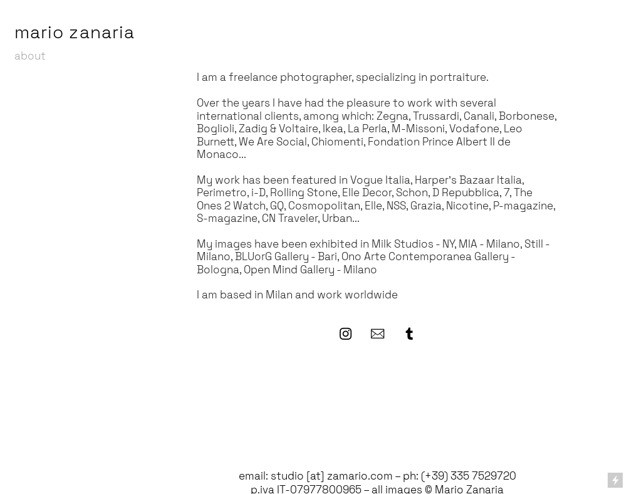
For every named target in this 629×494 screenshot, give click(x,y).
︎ (409, 334)
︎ (377, 334)
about (30, 56)
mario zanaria (74, 32)
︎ (345, 334)
